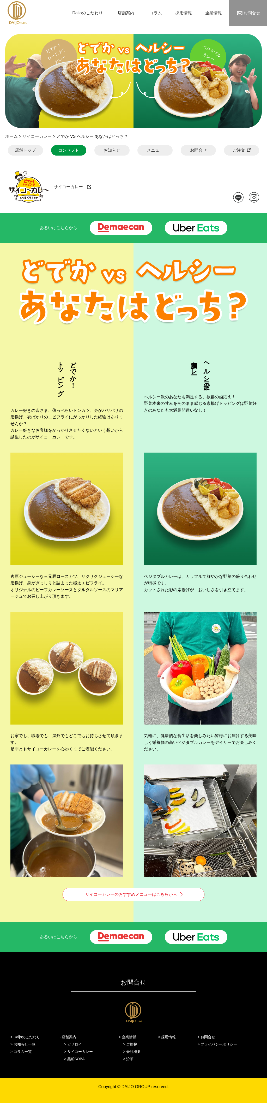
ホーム (11, 136)
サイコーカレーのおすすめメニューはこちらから (131, 894)
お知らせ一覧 (24, 1044)
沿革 (130, 1059)
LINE (238, 197)
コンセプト (68, 150)
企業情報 (213, 13)
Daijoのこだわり (87, 13)
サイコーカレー (37, 136)
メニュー (155, 150)
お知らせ (112, 150)
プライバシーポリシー (219, 1044)
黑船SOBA (76, 1059)
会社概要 (133, 1051)
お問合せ (252, 13)
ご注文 (239, 150)
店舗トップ (25, 150)
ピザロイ (74, 1044)
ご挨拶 (131, 1044)
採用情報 (183, 13)
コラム (155, 13)
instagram (254, 197)
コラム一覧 (23, 1051)
